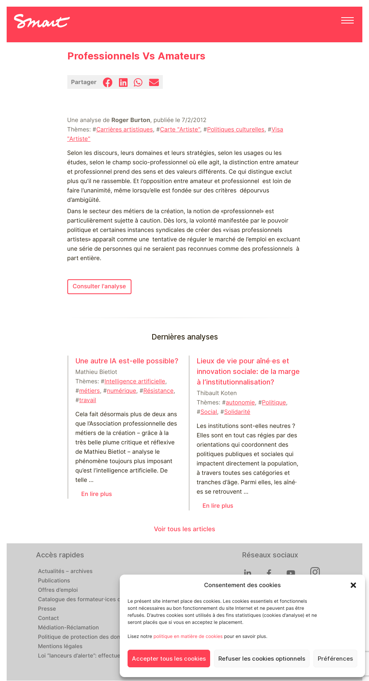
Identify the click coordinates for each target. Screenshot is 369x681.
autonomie (240, 402)
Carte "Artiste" (180, 129)
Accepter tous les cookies (169, 658)
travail (87, 400)
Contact (48, 618)
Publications (54, 581)
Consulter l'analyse (99, 286)
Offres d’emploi (58, 590)
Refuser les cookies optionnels (261, 658)
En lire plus (96, 494)
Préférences (335, 658)
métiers (89, 390)
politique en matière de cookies (188, 636)
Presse (47, 609)
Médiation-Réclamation (68, 628)
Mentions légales (60, 646)
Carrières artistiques (124, 129)
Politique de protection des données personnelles (103, 637)
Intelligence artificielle (134, 381)
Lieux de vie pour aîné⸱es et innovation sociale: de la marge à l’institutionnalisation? (248, 371)
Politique (274, 402)
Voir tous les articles (184, 529)
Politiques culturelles (235, 129)
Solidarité (237, 411)
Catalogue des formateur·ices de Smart (89, 600)
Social (208, 411)
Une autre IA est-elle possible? (127, 361)
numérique (121, 390)
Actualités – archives (65, 571)
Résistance (158, 390)
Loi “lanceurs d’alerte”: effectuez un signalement (101, 656)
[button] (353, 585)
